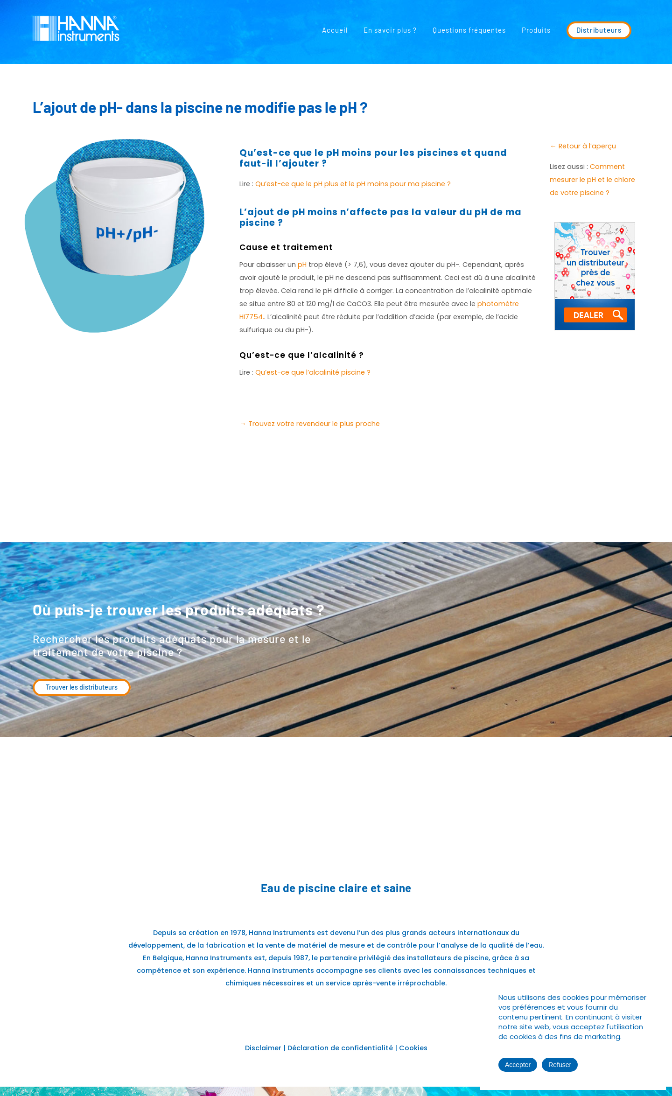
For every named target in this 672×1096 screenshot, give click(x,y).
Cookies (413, 1048)
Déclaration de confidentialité (341, 1048)
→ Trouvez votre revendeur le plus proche (309, 423)
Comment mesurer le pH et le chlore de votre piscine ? (592, 179)
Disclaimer (263, 1048)
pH (302, 264)
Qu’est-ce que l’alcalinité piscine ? (313, 372)
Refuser (559, 1064)
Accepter (518, 1064)
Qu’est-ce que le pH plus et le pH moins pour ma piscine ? (353, 183)
